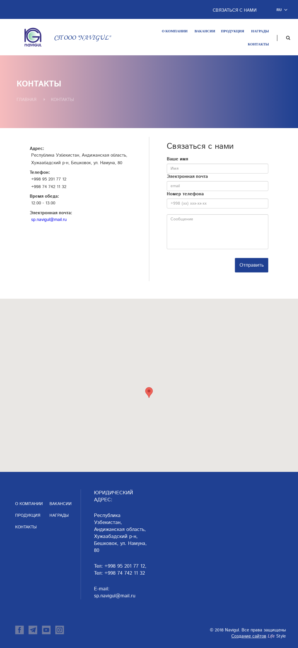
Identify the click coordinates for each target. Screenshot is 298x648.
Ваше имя (177, 159)
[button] (283, 10)
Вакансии (204, 31)
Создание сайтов (248, 636)
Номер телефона (185, 194)
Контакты (258, 44)
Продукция (232, 31)
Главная (26, 100)
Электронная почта (187, 176)
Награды (260, 31)
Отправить (252, 265)
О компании (174, 31)
